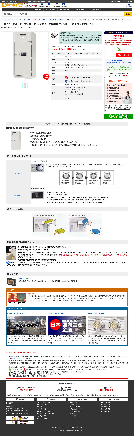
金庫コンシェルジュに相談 (46, 414)
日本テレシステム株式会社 (16, 406)
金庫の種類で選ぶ (65, 10)
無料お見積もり (114, 88)
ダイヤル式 (18, 173)
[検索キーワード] (63, 14)
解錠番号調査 (113, 101)
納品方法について (75, 407)
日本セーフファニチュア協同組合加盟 (17, 414)
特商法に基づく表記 (77, 427)
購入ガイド (120, 1)
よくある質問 (129, 1)
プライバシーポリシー (64, 427)
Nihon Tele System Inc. (67, 430)
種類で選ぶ (41, 407)
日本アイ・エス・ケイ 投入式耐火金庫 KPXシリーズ (49, 20)
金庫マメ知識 (112, 1)
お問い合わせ (96, 369)
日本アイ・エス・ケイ (25, 20)
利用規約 (54, 427)
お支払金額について (76, 409)
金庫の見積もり (105, 402)
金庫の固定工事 (114, 90)
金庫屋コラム (42, 416)
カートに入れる (124, 55)
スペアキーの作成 (115, 98)
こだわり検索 (37, 10)
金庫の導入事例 (43, 418)
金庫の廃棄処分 (114, 96)
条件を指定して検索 (44, 402)
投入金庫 (68, 59)
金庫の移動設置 (114, 93)
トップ (4, 20)
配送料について (74, 404)
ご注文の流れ (74, 402)
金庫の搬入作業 (105, 404)
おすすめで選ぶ (50, 10)
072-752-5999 (120, 75)
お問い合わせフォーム (67, 390)
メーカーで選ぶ (79, 10)
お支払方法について (76, 411)
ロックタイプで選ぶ (95, 10)
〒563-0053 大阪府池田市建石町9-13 (16, 410)
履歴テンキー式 (18, 196)
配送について (74, 414)
